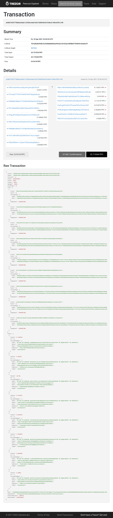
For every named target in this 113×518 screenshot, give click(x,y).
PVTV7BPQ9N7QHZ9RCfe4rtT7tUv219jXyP (24, 136)
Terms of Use (43, 515)
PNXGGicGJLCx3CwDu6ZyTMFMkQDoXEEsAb (74, 92)
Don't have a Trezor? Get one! (94, 515)
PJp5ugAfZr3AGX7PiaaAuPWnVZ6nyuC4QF (73, 105)
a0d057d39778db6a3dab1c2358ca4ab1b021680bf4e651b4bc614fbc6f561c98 (34, 79)
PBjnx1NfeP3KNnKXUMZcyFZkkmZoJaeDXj (73, 88)
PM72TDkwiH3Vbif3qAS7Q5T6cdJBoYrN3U (24, 122)
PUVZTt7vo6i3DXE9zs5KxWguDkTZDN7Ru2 (73, 101)
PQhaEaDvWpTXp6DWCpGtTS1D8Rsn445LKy (73, 96)
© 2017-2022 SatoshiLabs (18, 515)
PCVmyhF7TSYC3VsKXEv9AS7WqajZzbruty (24, 94)
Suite (94, 3)
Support (102, 3)
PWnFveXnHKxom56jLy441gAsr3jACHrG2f (24, 88)
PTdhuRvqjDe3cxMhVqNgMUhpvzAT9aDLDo (73, 110)
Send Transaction (65, 515)
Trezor (86, 3)
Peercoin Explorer (31, 3)
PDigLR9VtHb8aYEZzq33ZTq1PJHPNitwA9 (24, 115)
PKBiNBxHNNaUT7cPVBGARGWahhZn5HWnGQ (26, 101)
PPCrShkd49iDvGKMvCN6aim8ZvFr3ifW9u (24, 108)
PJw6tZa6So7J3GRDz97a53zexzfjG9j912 (72, 114)
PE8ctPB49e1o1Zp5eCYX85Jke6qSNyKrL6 (24, 142)
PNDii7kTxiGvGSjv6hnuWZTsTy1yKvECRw (72, 119)
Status (54, 3)
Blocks (46, 3)
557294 (33, 48)
